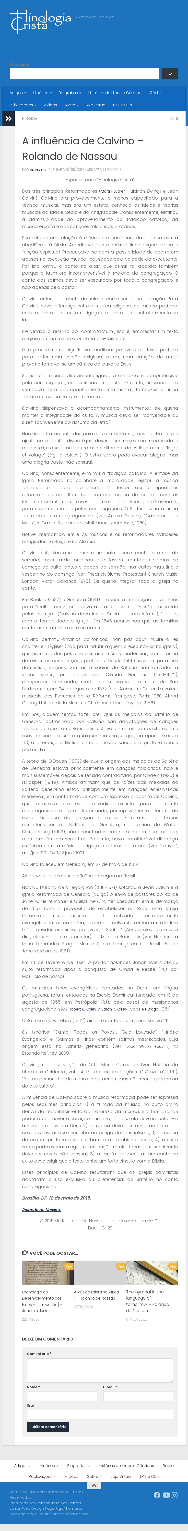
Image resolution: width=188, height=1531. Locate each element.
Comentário (39, 1360)
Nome (33, 1394)
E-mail (110, 1394)
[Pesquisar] (170, 73)
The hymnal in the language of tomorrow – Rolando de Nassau (147, 1308)
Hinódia (30, 118)
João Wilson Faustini (145, 1053)
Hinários (40, 93)
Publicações (21, 105)
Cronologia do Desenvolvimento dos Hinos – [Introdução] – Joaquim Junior (45, 1308)
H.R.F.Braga (165, 1009)
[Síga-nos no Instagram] (174, 1502)
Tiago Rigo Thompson (64, 1515)
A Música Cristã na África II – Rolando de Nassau (96, 1305)
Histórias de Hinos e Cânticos (115, 93)
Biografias (68, 93)
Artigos (16, 93)
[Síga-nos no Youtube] (166, 1502)
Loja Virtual (96, 105)
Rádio (155, 93)
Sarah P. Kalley (125, 1009)
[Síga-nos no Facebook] (157, 1502)
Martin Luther (113, 191)
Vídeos (50, 105)
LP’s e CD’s (122, 105)
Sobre (69, 105)
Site (30, 1412)
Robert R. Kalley (86, 1009)
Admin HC (38, 169)
